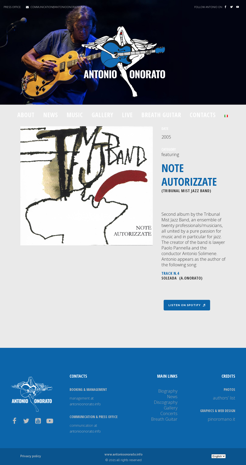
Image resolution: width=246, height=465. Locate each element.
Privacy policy (30, 456)
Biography (167, 391)
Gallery (170, 408)
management (80, 398)
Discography (165, 402)
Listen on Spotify (186, 305)
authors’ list (224, 398)
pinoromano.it (221, 419)
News (172, 396)
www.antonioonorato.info (123, 454)
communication (81, 425)
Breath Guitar (164, 419)
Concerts (168, 413)
